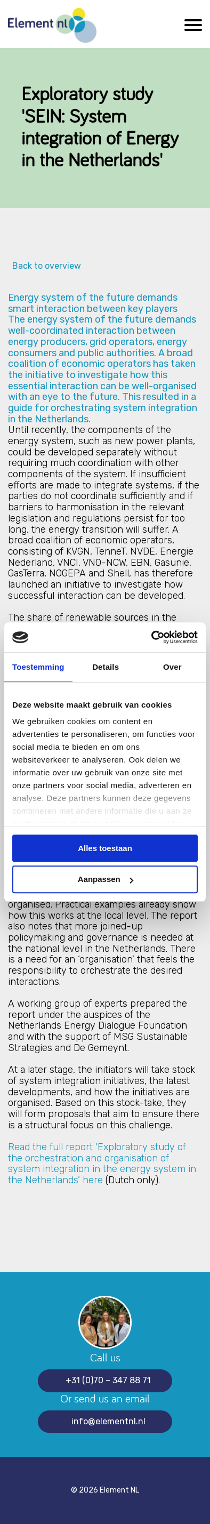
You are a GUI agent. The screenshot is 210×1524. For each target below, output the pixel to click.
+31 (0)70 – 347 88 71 (108, 1380)
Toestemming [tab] (38, 666)
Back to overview (44, 266)
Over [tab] (172, 666)
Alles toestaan (105, 848)
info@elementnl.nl (108, 1421)
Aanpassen (105, 879)
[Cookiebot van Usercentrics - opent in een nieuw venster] (151, 637)
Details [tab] (105, 666)
